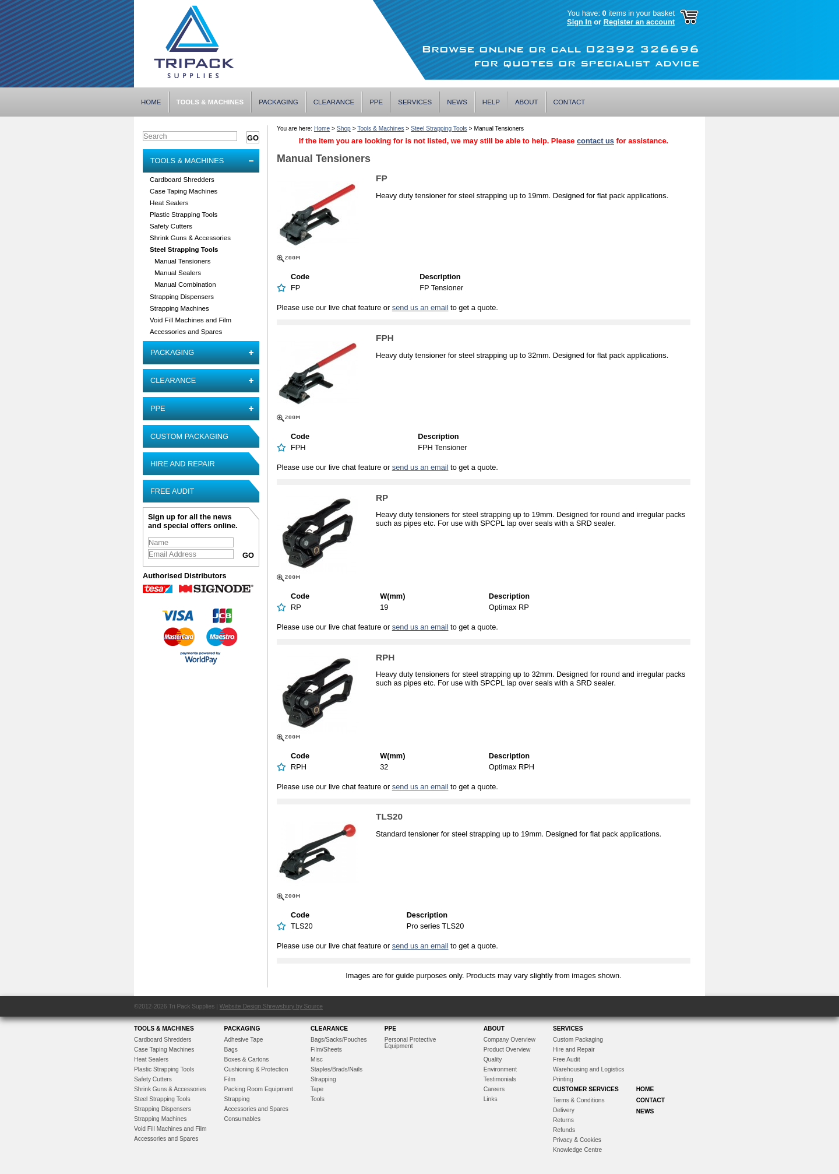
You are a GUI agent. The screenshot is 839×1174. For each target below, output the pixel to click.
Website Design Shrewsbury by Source (271, 1006)
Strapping (237, 1099)
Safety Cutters (171, 226)
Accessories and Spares (186, 331)
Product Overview (507, 1049)
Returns (563, 1120)
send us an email (420, 307)
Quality (493, 1059)
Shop (344, 128)
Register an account (639, 21)
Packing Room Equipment (258, 1089)
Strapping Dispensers (182, 296)
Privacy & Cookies (577, 1140)
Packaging (278, 102)
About (526, 102)
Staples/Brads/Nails (336, 1069)
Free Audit (172, 491)
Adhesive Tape (243, 1039)
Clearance (333, 102)
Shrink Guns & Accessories (190, 237)
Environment (500, 1069)
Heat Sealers (169, 202)
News (457, 102)
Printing (563, 1079)
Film (229, 1079)
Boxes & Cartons (246, 1059)
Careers (494, 1089)
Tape (317, 1089)
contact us (595, 140)
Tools (318, 1099)
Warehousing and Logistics (589, 1069)
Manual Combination (185, 284)
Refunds (564, 1130)
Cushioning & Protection (256, 1069)
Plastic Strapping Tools (183, 214)
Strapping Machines (179, 308)
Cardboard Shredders (182, 179)
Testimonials (500, 1079)
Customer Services (586, 1089)
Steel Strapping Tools (184, 249)
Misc (317, 1059)
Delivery (563, 1110)
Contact (570, 102)
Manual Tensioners (182, 261)
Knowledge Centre (577, 1150)
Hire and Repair (182, 463)
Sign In (579, 21)
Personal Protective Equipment (410, 1042)
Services (415, 102)
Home (151, 102)
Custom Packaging (189, 436)
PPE (376, 102)
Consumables (242, 1119)
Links (491, 1099)
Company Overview (509, 1039)
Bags (231, 1049)
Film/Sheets (326, 1049)
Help (491, 102)
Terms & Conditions (579, 1100)
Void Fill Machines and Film (190, 320)
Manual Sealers (177, 272)
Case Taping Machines (183, 191)
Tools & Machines (210, 102)
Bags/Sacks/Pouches (339, 1039)
